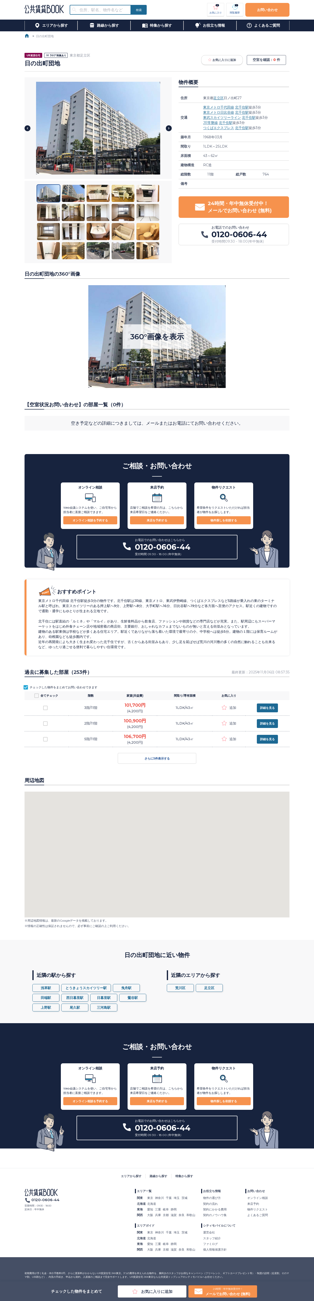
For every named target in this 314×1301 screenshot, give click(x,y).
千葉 (169, 1198)
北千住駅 (242, 107)
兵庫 (158, 1215)
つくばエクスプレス (218, 128)
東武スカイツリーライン (222, 117)
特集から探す (184, 1176)
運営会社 (209, 1232)
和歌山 (190, 1215)
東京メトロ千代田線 (218, 107)
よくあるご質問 (257, 1215)
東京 (150, 1198)
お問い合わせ (267, 10)
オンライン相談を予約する (90, 520)
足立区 (218, 98)
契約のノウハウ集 (215, 1215)
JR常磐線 (210, 122)
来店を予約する (157, 520)
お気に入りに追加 (222, 60)
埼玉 (177, 1198)
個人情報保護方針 (215, 1249)
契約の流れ (210, 1204)
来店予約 (253, 1204)
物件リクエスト (257, 1209)
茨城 (184, 1198)
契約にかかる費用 (215, 1209)
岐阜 (166, 1209)
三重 (158, 1209)
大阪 (150, 1215)
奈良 (181, 1215)
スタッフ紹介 (212, 1238)
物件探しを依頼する (224, 520)
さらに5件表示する (157, 758)
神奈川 (159, 1198)
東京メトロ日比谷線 (218, 112)
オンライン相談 (257, 1198)
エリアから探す (131, 1176)
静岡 (174, 1209)
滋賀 (174, 1215)
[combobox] (103, 10)
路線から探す (158, 1176)
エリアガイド (146, 1225)
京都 (166, 1215)
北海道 (151, 1204)
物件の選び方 (212, 1198)
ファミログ (210, 1244)
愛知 (150, 1209)
